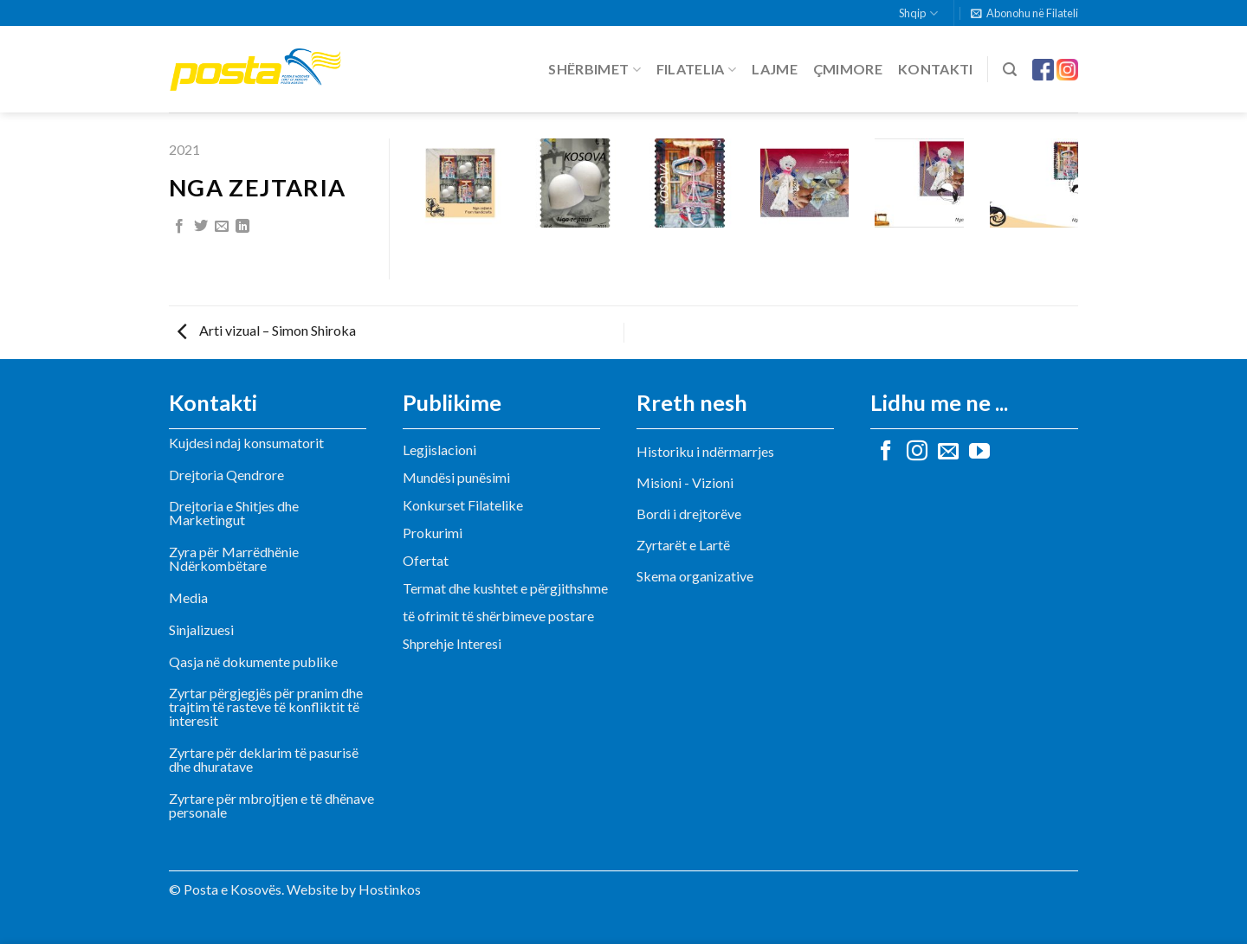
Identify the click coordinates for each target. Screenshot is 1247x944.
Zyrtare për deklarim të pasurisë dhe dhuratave (264, 759)
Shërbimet (594, 69)
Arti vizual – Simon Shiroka (267, 330)
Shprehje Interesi (452, 643)
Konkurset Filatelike (463, 505)
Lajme (775, 69)
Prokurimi (432, 532)
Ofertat (426, 560)
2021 (184, 149)
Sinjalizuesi (201, 629)
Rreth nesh (691, 402)
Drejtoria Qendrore (226, 474)
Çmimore (847, 69)
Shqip (918, 13)
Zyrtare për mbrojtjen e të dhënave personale (271, 805)
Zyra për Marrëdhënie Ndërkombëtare (234, 558)
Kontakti (935, 69)
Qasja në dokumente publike (253, 661)
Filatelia (696, 69)
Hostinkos (390, 889)
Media (188, 597)
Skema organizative (694, 576)
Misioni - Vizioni (684, 482)
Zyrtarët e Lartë (683, 544)
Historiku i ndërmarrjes (705, 451)
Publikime (452, 402)
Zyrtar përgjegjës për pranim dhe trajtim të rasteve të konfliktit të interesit (266, 706)
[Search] (1010, 70)
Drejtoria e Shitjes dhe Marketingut (234, 513)
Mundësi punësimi (456, 477)
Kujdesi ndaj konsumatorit (246, 442)
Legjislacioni (439, 449)
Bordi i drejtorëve (688, 513)
